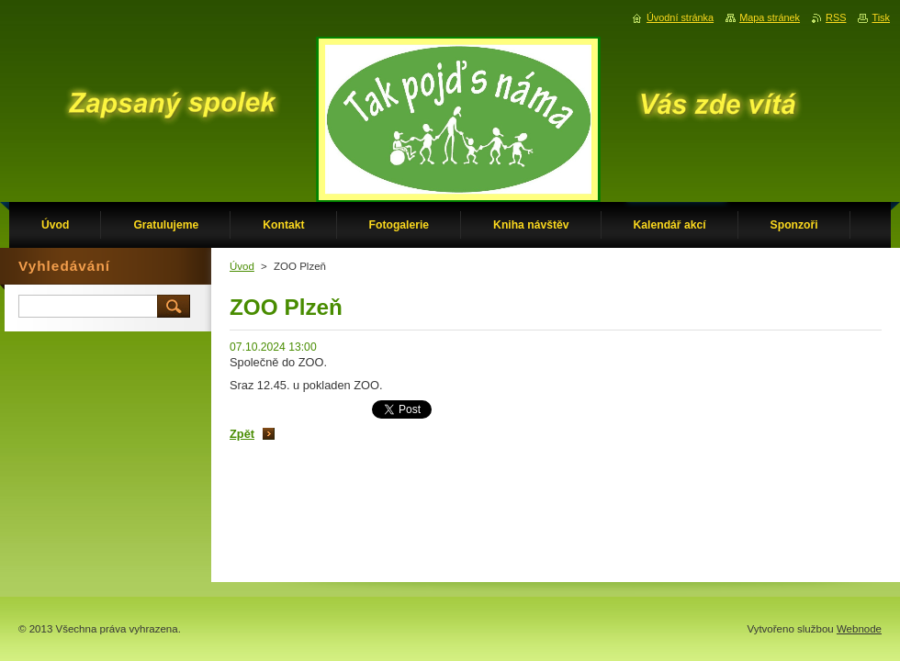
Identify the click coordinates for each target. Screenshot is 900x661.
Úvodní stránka (680, 17)
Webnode (859, 628)
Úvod (242, 266)
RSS (836, 17)
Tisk (881, 17)
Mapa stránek (769, 17)
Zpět (242, 434)
